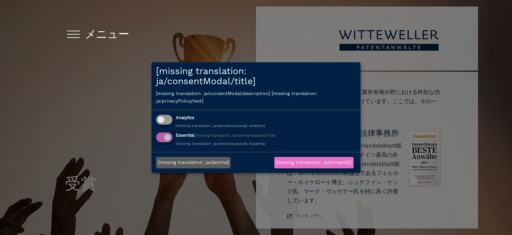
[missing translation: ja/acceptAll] (314, 163)
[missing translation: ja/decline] (193, 163)
